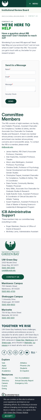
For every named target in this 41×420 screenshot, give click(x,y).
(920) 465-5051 (8, 318)
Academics (6, 371)
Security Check (10, 94)
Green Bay (20, 340)
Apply (4, 365)
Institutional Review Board (15, 10)
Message (8, 84)
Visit (3, 363)
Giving (4, 388)
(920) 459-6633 (8, 305)
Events (4, 386)
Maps (4, 378)
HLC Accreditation (22, 378)
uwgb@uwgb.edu (9, 270)
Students (23, 368)
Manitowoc (29, 340)
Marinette (28, 343)
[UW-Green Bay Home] (5, 3)
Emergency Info (21, 383)
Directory (5, 380)
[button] (4, 352)
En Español (24, 371)
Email (7, 77)
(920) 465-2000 (8, 268)
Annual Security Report (24, 380)
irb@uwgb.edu (7, 147)
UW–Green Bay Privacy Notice (15, 412)
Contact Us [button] (13, 277)
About (4, 368)
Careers (5, 383)
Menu (33, 4)
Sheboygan (6, 343)
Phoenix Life (25, 365)
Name (7, 69)
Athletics (23, 363)
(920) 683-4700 (8, 291)
